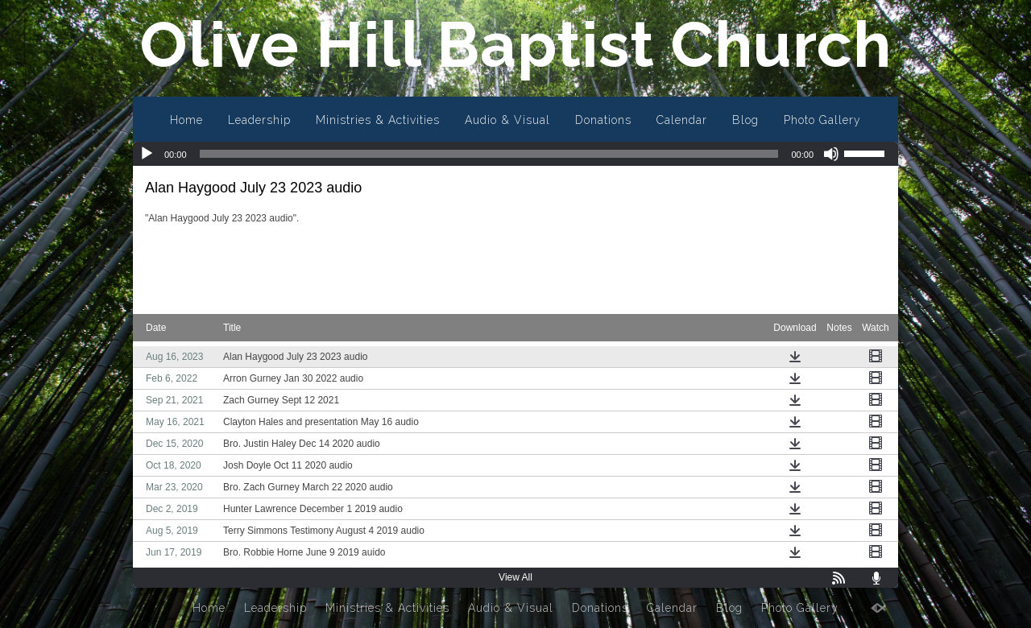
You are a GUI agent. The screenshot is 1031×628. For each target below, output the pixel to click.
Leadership (259, 120)
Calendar (681, 120)
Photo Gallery (822, 120)
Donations (603, 120)
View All (515, 577)
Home (186, 120)
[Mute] (831, 154)
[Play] (147, 154)
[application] (515, 154)
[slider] (489, 154)
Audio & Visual (507, 120)
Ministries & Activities (378, 120)
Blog (745, 120)
